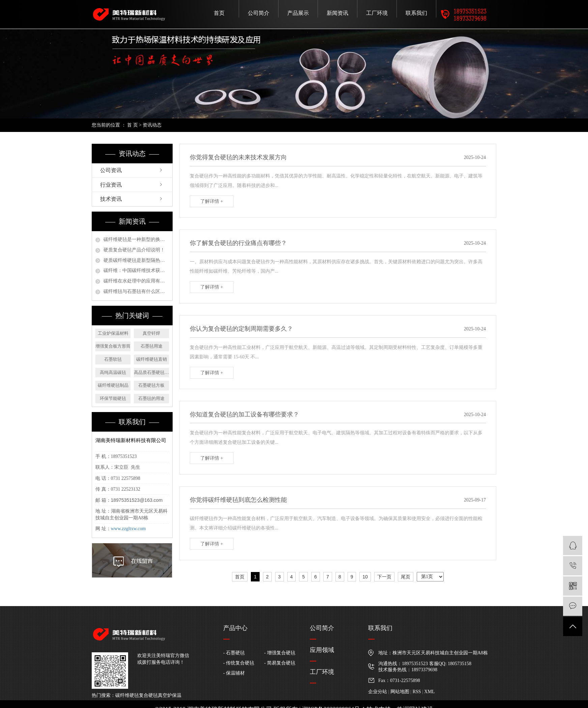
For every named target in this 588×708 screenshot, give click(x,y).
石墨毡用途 (152, 346)
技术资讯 (111, 199)
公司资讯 (111, 170)
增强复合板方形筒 (112, 346)
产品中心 (235, 628)
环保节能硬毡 (113, 398)
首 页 (132, 125)
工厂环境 (377, 13)
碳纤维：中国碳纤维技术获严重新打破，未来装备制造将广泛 (136, 270)
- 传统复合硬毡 (238, 662)
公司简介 (258, 13)
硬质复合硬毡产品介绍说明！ (134, 249)
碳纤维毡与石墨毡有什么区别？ (136, 291)
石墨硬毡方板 (151, 385)
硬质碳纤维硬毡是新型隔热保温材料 (136, 260)
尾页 (405, 576)
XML (429, 691)
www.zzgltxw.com (128, 528)
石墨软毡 (113, 359)
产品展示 (298, 13)
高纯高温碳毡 (113, 372)
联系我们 (416, 13)
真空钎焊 (151, 333)
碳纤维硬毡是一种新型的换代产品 (136, 239)
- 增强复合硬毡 (279, 652)
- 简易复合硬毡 (279, 662)
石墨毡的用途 (151, 398)
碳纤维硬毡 (127, 695)
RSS (417, 691)
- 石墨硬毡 (234, 652)
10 (365, 576)
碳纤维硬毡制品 (113, 385)
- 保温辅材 (234, 673)
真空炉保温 (169, 695)
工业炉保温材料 (113, 333)
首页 (219, 13)
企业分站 (377, 691)
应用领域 (322, 650)
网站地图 (399, 691)
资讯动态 (152, 125)
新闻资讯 (337, 13)
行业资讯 (111, 185)
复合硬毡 (148, 695)
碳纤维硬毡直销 (151, 359)
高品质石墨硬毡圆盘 (151, 372)
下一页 (384, 576)
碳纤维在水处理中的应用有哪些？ (136, 280)
